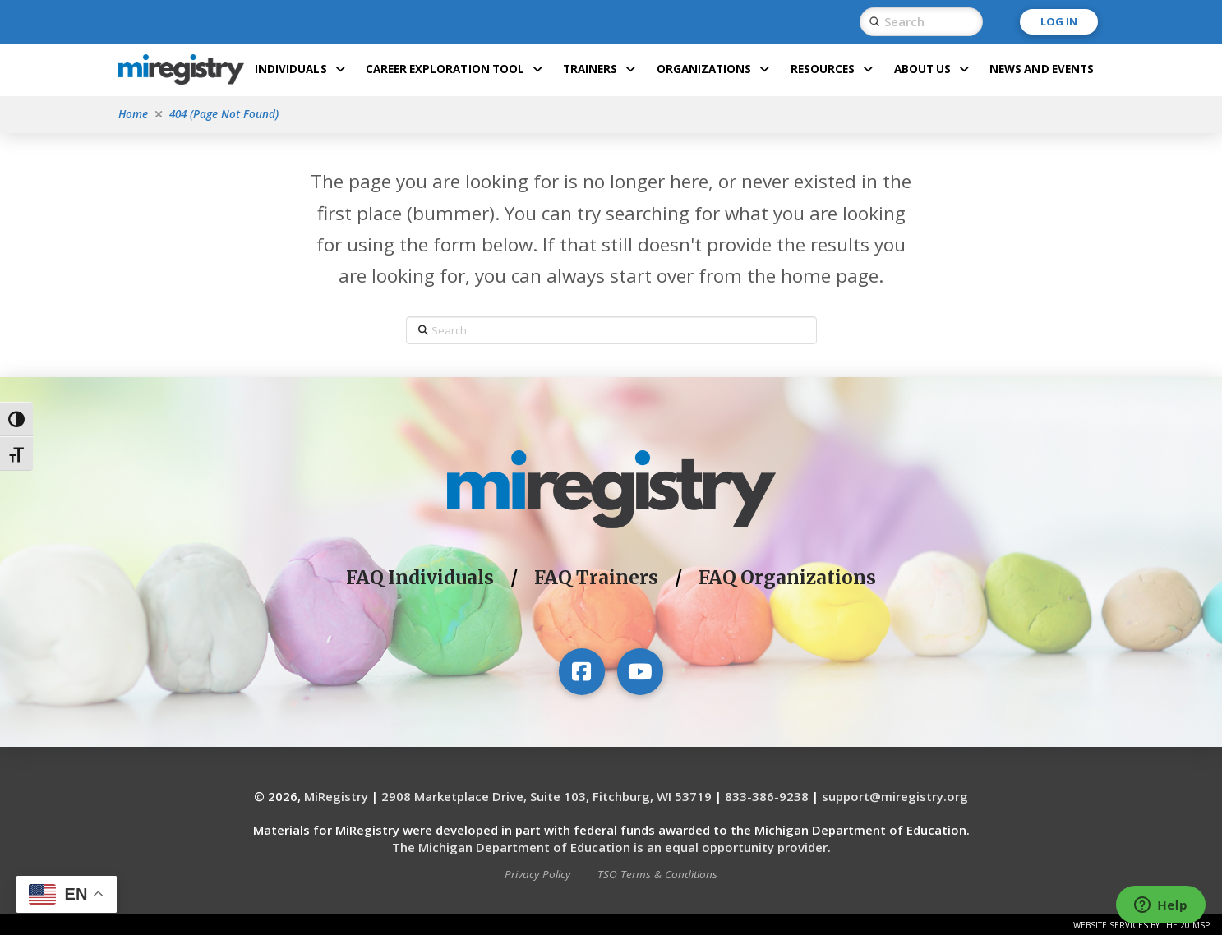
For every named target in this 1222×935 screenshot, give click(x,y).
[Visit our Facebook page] (582, 671)
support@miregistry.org (895, 796)
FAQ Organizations (787, 577)
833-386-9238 (767, 796)
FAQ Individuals (420, 577)
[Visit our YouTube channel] (640, 671)
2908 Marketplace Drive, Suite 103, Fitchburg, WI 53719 (546, 796)
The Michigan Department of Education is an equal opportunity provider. (611, 847)
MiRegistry (336, 796)
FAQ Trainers (596, 577)
